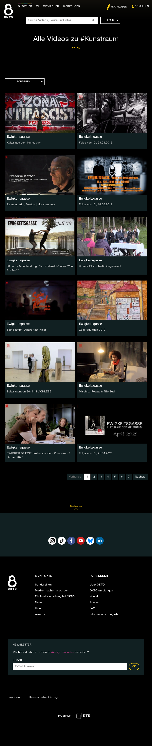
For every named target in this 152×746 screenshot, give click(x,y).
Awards (40, 613)
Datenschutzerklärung (43, 696)
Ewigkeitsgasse (18, 137)
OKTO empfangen (101, 590)
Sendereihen (43, 584)
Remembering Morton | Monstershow (31, 204)
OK (134, 666)
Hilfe (38, 607)
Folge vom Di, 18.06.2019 (95, 204)
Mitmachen (52, 6)
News (38, 602)
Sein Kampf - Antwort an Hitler (26, 329)
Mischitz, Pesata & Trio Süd (97, 391)
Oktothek (26, 6)
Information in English (104, 613)
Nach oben (76, 509)
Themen (111, 20)
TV (38, 6)
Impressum (15, 696)
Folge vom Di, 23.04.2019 (95, 142)
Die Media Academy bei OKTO (55, 596)
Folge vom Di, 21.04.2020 (95, 453)
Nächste (140, 476)
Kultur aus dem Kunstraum (24, 142)
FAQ (92, 607)
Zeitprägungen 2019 (92, 329)
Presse (94, 602)
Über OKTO (97, 584)
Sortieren (30, 82)
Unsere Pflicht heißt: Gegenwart (100, 266)
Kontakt (95, 596)
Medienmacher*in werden (52, 590)
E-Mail (18, 659)
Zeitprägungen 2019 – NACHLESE (29, 391)
